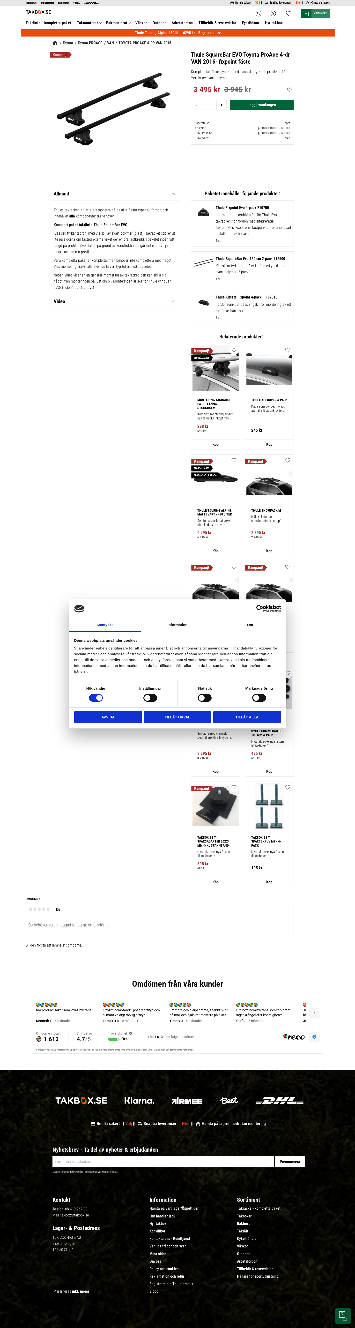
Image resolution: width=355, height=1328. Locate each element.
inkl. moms (80, 1291)
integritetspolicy (109, 1171)
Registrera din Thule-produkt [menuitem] (172, 1284)
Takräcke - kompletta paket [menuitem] (259, 1208)
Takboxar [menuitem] (244, 1216)
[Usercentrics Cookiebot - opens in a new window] (260, 608)
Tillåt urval (177, 717)
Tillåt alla (247, 717)
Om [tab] (250, 625)
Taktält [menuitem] (242, 1231)
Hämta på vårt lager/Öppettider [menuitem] (174, 1208)
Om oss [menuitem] (155, 1261)
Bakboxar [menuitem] (244, 1224)
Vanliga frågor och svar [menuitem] (167, 1246)
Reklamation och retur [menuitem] (166, 1276)
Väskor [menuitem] (242, 1246)
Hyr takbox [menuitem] (157, 1224)
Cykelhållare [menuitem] (247, 1239)
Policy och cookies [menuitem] (163, 1269)
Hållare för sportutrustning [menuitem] (258, 1276)
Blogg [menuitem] (153, 1291)
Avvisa (108, 717)
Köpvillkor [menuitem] (157, 1231)
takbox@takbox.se (74, 1215)
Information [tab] (178, 625)
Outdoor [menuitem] (243, 1254)
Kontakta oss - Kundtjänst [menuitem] (169, 1239)
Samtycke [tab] (104, 625)
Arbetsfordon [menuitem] (247, 1261)
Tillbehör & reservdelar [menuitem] (255, 1269)
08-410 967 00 (76, 1209)
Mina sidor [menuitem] (157, 1254)
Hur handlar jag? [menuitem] (162, 1216)
